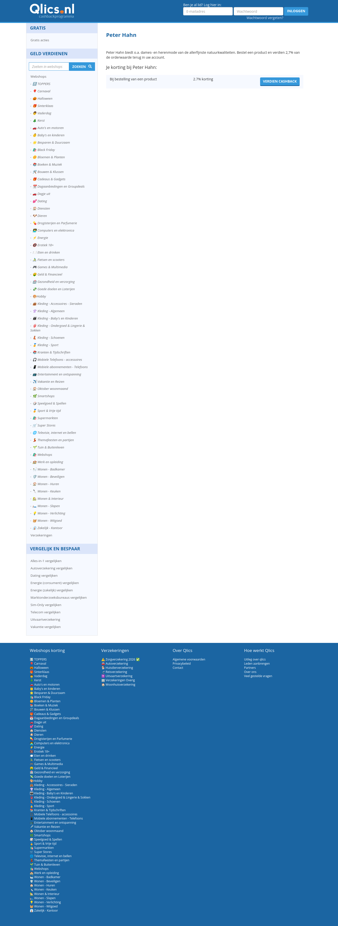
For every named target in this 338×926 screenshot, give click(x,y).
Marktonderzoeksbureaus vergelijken (59, 597)
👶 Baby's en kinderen (48, 135)
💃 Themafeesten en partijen (53, 440)
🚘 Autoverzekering (114, 663)
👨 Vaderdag (41, 113)
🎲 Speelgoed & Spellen (49, 403)
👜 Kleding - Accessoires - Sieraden (57, 303)
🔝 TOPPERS (41, 84)
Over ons (250, 672)
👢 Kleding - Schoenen (48, 337)
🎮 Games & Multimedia (49, 267)
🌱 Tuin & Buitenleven (48, 447)
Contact (178, 668)
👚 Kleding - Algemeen (48, 311)
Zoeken (79, 66)
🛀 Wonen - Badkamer (48, 469)
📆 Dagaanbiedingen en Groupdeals (58, 186)
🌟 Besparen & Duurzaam (51, 142)
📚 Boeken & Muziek (47, 164)
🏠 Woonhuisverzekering (118, 684)
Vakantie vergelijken (46, 627)
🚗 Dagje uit (41, 194)
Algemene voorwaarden (189, 659)
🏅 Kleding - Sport (45, 345)
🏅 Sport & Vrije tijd (46, 410)
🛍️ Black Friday (43, 150)
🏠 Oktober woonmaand (50, 388)
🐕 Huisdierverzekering (117, 668)
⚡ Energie (40, 237)
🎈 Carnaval (41, 91)
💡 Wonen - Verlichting (48, 513)
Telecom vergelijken (46, 612)
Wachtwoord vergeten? (265, 17)
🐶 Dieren (39, 215)
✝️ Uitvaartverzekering (117, 676)
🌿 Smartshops (43, 396)
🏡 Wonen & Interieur (48, 498)
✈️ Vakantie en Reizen (48, 381)
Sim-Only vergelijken (46, 605)
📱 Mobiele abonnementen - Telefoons (60, 367)
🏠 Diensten (41, 208)
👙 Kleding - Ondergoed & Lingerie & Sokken (57, 327)
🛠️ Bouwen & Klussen (47, 172)
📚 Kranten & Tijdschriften (51, 352)
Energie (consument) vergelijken (55, 583)
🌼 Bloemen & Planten (48, 157)
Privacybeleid (182, 663)
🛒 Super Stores (43, 425)
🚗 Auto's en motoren (48, 128)
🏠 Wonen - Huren (45, 484)
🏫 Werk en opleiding (47, 462)
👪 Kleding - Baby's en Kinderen (55, 318)
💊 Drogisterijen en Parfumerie (54, 223)
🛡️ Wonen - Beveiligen (48, 476)
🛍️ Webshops (42, 454)
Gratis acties (40, 40)
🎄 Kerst (38, 120)
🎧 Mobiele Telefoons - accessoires (57, 359)
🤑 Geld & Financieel (47, 274)
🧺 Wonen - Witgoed (47, 520)
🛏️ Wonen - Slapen (46, 506)
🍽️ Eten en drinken (46, 252)
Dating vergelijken (44, 575)
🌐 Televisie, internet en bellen (54, 432)
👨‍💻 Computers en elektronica (53, 230)
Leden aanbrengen (257, 663)
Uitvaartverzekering (45, 619)
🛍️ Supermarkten (45, 418)
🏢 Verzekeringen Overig (118, 680)
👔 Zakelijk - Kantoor (47, 528)
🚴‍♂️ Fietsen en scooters (48, 259)
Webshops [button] (38, 76)
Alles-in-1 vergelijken (46, 561)
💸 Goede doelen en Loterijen (53, 289)
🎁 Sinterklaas (42, 106)
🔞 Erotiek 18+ (43, 245)
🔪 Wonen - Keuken (46, 491)
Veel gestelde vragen (258, 676)
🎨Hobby (39, 296)
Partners (250, 668)
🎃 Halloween (42, 98)
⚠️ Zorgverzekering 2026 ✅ (120, 659)
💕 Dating (39, 201)
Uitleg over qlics (255, 659)
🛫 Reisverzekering (114, 672)
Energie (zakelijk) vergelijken (52, 590)
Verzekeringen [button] (41, 535)
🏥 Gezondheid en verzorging (53, 281)
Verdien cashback (280, 81)
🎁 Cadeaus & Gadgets (48, 179)
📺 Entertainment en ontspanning (56, 374)
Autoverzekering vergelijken (52, 568)
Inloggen (296, 11)
